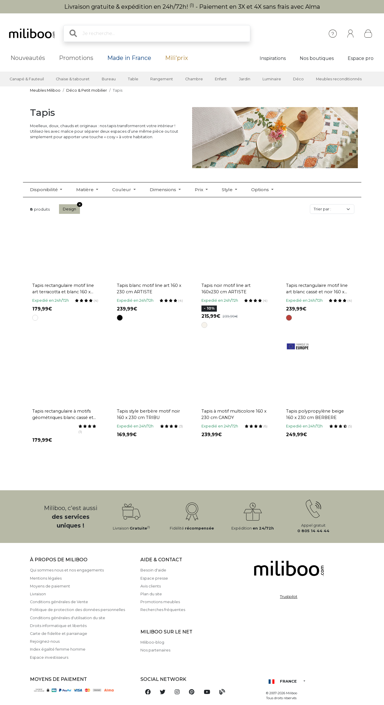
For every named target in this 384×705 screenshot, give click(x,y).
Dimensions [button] (163, 189)
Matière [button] (85, 189)
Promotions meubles (160, 602)
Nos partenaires (155, 650)
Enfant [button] (221, 79)
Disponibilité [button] (44, 189)
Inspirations (273, 58)
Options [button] (260, 189)
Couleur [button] (122, 189)
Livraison (38, 594)
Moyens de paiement (50, 586)
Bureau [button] (109, 79)
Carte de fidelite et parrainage (58, 633)
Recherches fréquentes (162, 610)
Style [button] (228, 189)
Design (71, 207)
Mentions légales (46, 578)
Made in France (129, 57)
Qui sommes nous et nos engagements (67, 570)
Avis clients (150, 586)
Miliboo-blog (152, 642)
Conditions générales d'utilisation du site (67, 618)
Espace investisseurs (49, 657)
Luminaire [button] (271, 79)
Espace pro (361, 58)
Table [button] (133, 79)
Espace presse (154, 578)
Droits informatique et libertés (58, 626)
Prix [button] (199, 189)
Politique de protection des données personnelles (77, 610)
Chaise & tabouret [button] (73, 79)
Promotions (76, 57)
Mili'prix (176, 57)
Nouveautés (27, 57)
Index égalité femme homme (57, 649)
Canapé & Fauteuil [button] (27, 79)
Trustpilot (288, 596)
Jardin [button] (244, 79)
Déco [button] (298, 79)
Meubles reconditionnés (339, 79)
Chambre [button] (194, 79)
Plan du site (151, 594)
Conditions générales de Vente (59, 602)
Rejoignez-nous (45, 641)
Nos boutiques (317, 58)
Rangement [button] (161, 79)
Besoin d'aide (153, 570)
